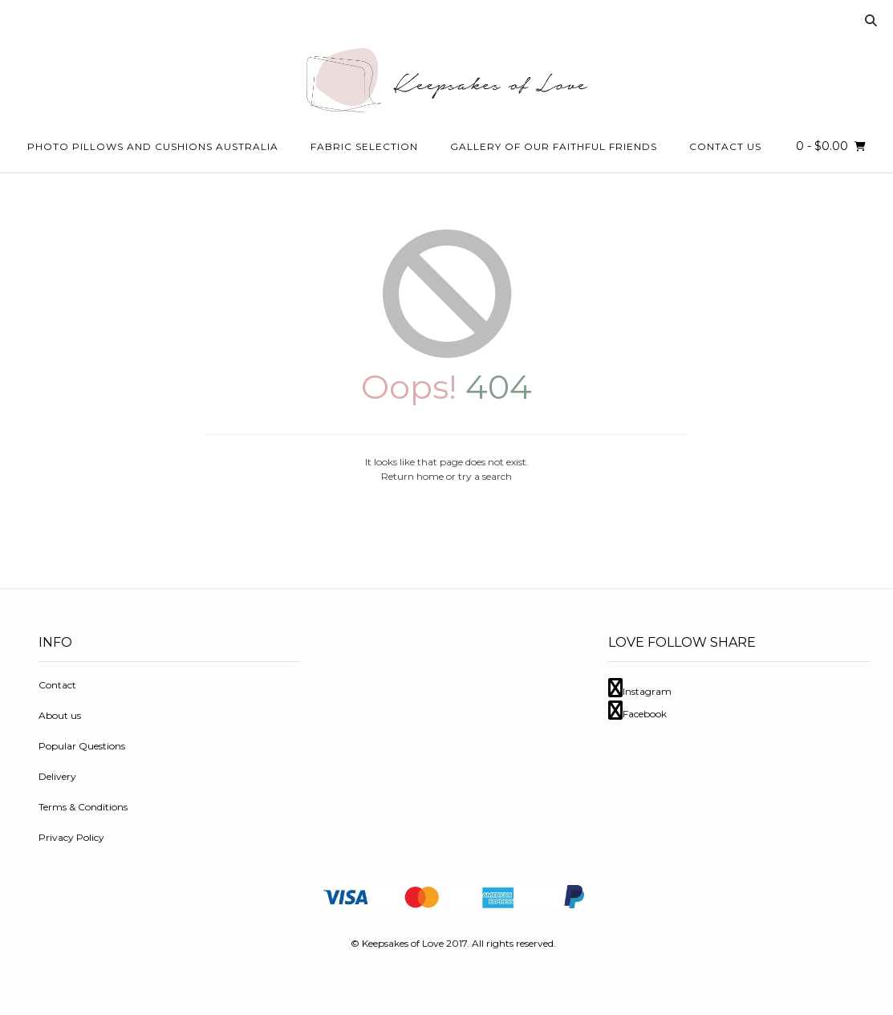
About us (60, 715)
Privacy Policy (71, 837)
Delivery (57, 776)
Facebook (637, 714)
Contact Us (725, 146)
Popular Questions (82, 746)
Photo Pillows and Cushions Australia (152, 146)
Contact (57, 685)
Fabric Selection (364, 146)
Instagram (640, 691)
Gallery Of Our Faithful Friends (553, 146)
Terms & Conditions (83, 807)
